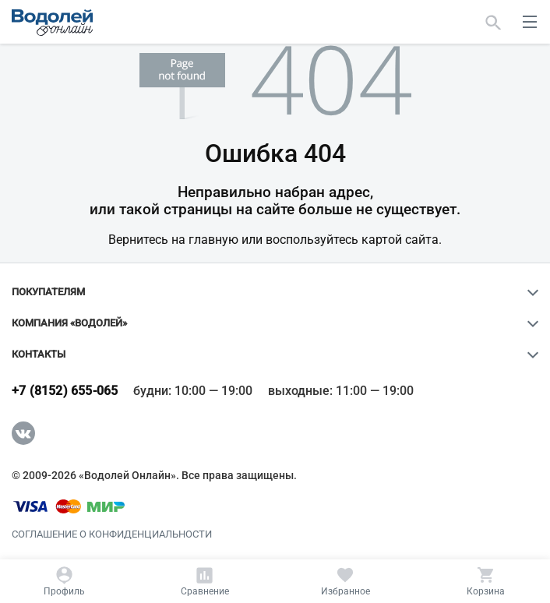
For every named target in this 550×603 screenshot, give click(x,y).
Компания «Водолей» (69, 323)
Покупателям (48, 292)
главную (213, 239)
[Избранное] (345, 581)
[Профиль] (64, 581)
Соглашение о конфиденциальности (112, 534)
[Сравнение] (204, 581)
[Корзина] (485, 581)
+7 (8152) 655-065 (65, 391)
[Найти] (493, 22)
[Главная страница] (52, 22)
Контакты (38, 354)
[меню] (529, 22)
